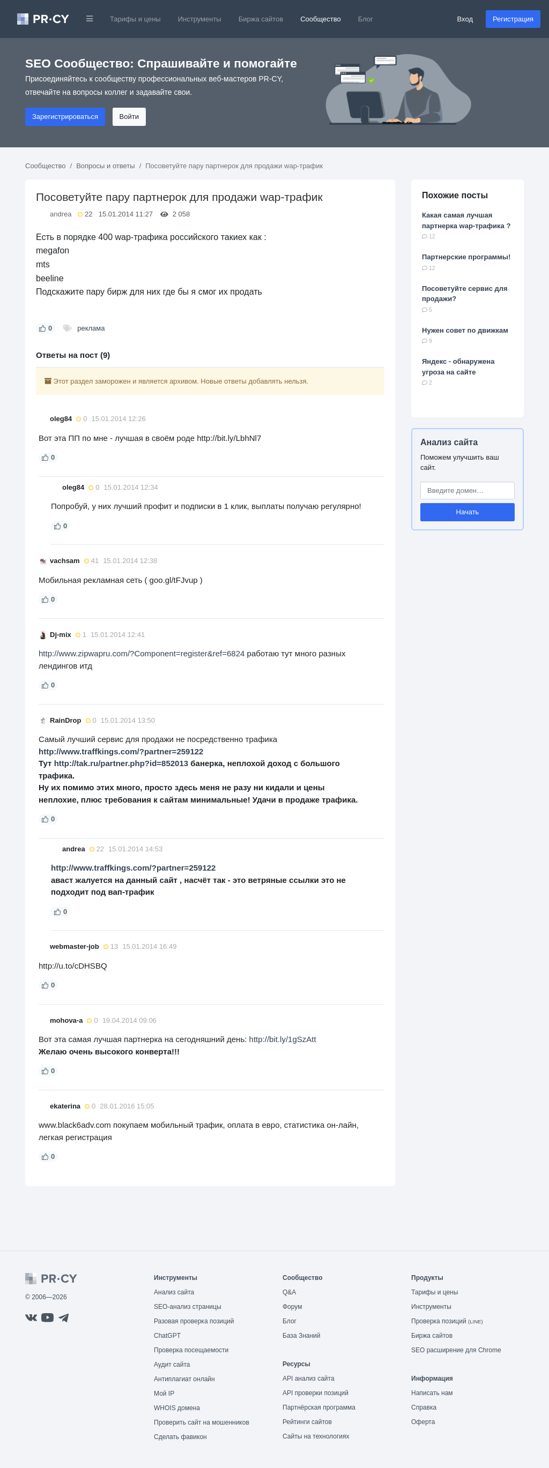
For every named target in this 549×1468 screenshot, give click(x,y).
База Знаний (302, 1335)
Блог (365, 19)
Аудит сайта (172, 1364)
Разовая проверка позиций (194, 1321)
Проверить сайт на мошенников (201, 1422)
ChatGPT (167, 1335)
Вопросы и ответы (105, 166)
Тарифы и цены (135, 19)
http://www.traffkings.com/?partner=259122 (121, 751)
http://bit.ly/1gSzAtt (282, 1039)
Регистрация (513, 19)
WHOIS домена (177, 1408)
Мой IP (164, 1393)
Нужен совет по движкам (465, 330)
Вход (465, 19)
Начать (467, 512)
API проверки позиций (315, 1393)
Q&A (289, 1292)
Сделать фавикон (180, 1437)
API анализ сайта (309, 1378)
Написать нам (432, 1393)
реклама (91, 328)
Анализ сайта (449, 442)
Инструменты (199, 19)
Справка (423, 1407)
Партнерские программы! (466, 257)
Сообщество (320, 19)
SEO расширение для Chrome (456, 1350)
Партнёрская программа (319, 1407)
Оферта (423, 1422)
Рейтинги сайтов (307, 1422)
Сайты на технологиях (316, 1436)
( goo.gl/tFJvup (170, 580)
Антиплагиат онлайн (184, 1379)
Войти (129, 117)
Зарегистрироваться (65, 117)
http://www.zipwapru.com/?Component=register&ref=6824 (141, 653)
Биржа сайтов (261, 19)
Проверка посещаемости (191, 1350)
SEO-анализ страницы (187, 1306)
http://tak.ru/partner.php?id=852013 (121, 763)
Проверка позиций (447, 1321)
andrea (60, 214)
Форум (292, 1306)
